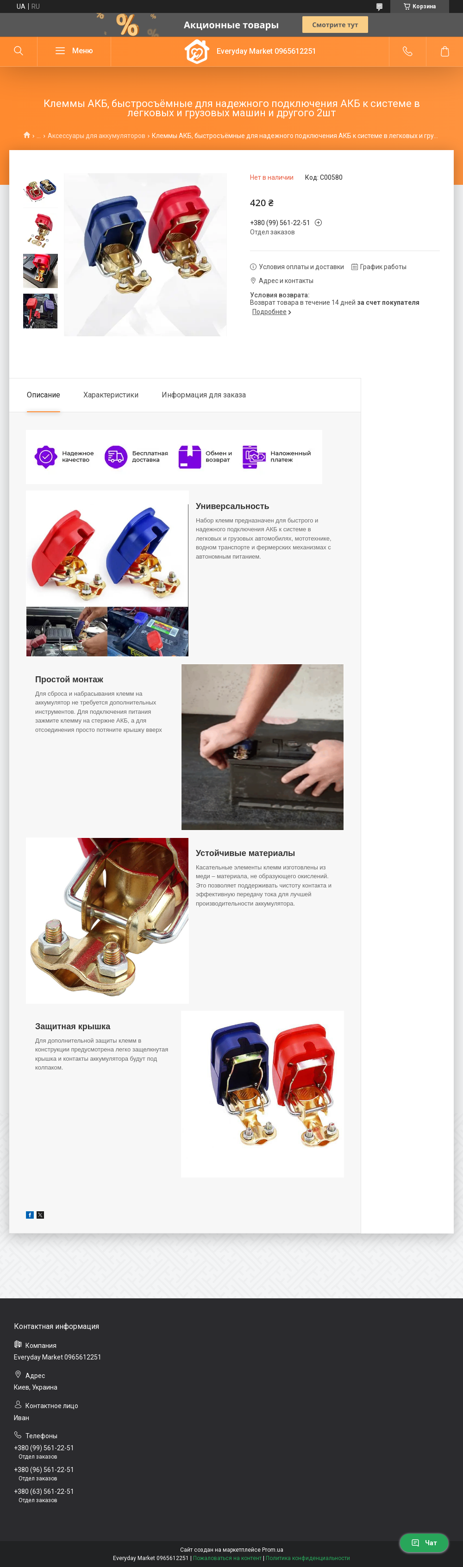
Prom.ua (272, 1550)
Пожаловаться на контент (227, 1558)
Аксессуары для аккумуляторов (96, 135)
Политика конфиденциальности (308, 1558)
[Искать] (18, 51)
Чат (424, 1543)
